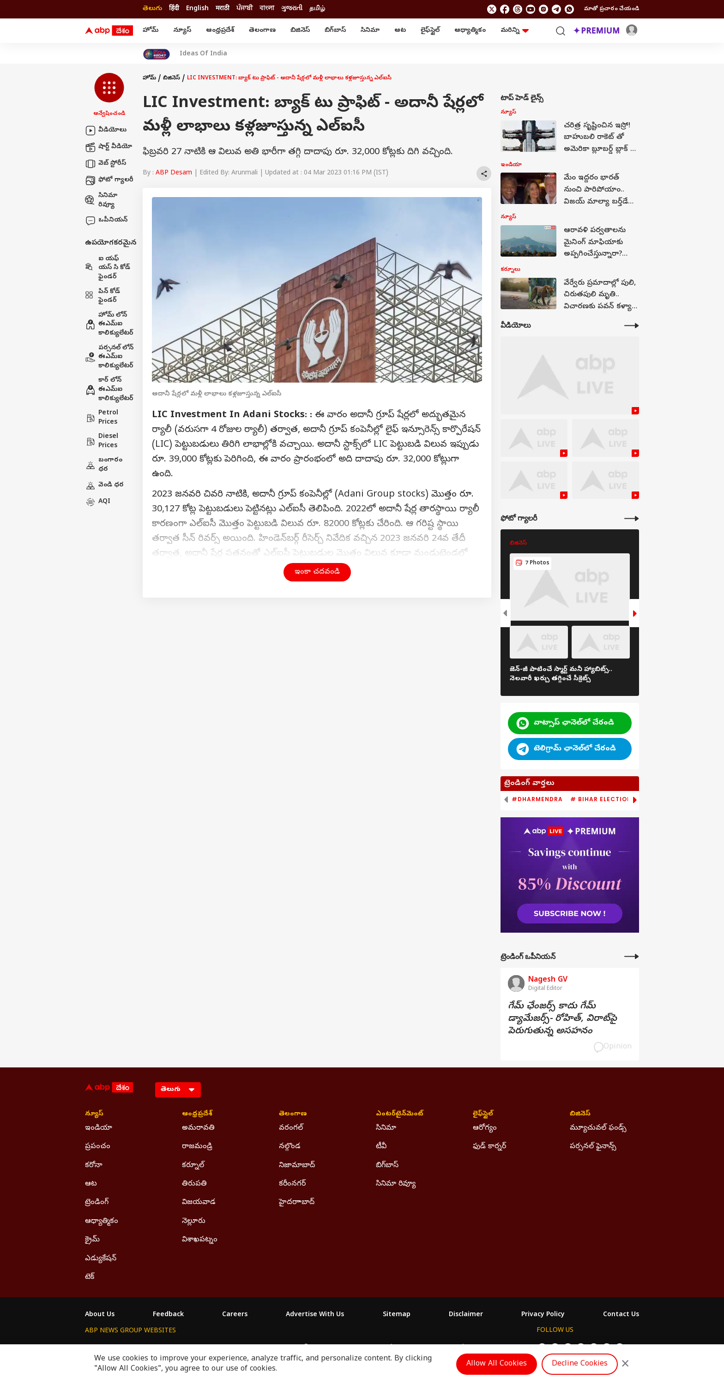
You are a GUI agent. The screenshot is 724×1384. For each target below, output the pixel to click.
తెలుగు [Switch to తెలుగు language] (152, 9)
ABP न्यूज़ (183, 1348)
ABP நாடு (422, 1348)
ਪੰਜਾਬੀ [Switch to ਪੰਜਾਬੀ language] (244, 9)
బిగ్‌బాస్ (335, 30)
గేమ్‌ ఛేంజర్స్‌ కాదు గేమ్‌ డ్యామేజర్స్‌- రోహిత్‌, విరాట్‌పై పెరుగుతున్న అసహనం (562, 1019)
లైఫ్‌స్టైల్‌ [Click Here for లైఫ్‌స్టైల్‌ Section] (483, 1114)
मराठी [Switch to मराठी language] (222, 9)
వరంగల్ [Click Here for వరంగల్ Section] (291, 1128)
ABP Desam (174, 173)
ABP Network (105, 1348)
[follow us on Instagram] (543, 9)
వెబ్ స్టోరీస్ (105, 163)
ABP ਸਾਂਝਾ (385, 1348)
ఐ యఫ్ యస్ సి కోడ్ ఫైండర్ (107, 268)
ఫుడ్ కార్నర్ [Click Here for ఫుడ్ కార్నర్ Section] (489, 1147)
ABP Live (148, 1348)
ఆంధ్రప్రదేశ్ (220, 30)
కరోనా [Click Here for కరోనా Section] (94, 1166)
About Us (100, 1315)
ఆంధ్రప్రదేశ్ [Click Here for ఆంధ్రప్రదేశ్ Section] (197, 1114)
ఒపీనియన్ (106, 220)
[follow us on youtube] (530, 9)
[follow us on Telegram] (556, 9)
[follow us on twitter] (491, 9)
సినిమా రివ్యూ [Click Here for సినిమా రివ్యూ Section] (396, 1184)
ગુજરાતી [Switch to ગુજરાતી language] (291, 9)
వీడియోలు (106, 130)
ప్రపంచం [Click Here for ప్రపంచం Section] (97, 1147)
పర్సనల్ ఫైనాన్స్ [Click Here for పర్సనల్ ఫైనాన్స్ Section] (593, 1147)
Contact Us (621, 1315)
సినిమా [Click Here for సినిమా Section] (386, 1128)
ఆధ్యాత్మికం (470, 30)
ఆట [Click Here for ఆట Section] (91, 1184)
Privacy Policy (543, 1315)
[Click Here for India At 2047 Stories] (156, 54)
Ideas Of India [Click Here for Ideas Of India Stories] (203, 54)
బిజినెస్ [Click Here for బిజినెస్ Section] (580, 1114)
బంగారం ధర (103, 465)
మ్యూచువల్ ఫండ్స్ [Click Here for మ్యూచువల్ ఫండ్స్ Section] (598, 1128)
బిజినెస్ (300, 30)
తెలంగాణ (262, 30)
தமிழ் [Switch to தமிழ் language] (317, 9)
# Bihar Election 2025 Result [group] (622, 799)
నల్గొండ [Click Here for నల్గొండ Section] (290, 1147)
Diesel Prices (101, 441)
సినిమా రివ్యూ (101, 201)
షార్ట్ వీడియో (108, 147)
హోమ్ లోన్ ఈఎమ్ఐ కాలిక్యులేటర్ (109, 324)
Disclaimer (466, 1315)
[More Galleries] (631, 518)
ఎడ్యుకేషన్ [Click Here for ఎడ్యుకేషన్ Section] (100, 1259)
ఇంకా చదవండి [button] (317, 572)
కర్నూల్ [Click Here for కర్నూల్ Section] (193, 1166)
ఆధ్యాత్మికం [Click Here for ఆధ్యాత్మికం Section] (101, 1221)
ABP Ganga (345, 1348)
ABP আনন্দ (220, 1348)
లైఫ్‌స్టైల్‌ (430, 30)
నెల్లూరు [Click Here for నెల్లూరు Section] (193, 1221)
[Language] (178, 1089)
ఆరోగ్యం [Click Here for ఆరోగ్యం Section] (485, 1128)
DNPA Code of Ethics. (192, 1366)
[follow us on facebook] (504, 9)
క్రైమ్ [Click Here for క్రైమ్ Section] (92, 1240)
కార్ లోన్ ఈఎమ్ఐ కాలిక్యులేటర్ (109, 389)
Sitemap (396, 1315)
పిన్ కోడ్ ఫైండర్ (102, 297)
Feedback (168, 1315)
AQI (97, 502)
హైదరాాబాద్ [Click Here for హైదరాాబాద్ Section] (296, 1203)
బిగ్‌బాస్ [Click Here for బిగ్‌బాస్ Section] (387, 1166)
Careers (234, 1315)
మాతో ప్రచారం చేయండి (611, 9)
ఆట (400, 30)
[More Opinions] (631, 956)
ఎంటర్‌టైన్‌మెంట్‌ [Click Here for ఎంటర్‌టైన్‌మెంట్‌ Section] (399, 1114)
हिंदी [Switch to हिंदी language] (174, 9)
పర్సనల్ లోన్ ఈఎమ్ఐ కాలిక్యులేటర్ (109, 357)
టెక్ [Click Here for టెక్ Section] (89, 1277)
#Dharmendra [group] (537, 799)
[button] (109, 95)
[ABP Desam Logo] (109, 30)
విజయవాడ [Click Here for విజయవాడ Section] (199, 1203)
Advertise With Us (315, 1315)
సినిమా (370, 30)
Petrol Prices (101, 418)
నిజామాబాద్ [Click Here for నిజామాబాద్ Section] (297, 1166)
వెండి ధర (104, 485)
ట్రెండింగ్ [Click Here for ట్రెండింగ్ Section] (97, 1203)
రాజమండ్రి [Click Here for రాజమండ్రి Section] (197, 1147)
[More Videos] (631, 325)
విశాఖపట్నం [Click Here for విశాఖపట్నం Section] (199, 1240)
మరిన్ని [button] (515, 30)
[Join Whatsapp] (569, 9)
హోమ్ (150, 30)
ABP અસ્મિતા (300, 1348)
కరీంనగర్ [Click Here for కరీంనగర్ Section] (292, 1184)
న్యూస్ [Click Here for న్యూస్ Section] (94, 1114)
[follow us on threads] (517, 9)
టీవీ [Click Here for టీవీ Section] (381, 1147)
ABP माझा (259, 1348)
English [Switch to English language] (197, 9)
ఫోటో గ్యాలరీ (109, 180)
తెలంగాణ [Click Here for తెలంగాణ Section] (293, 1114)
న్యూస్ (182, 30)
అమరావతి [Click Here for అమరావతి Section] (198, 1128)
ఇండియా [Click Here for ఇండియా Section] (98, 1128)
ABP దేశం (458, 1348)
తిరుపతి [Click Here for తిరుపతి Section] (194, 1184)
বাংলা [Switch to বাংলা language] (266, 9)
